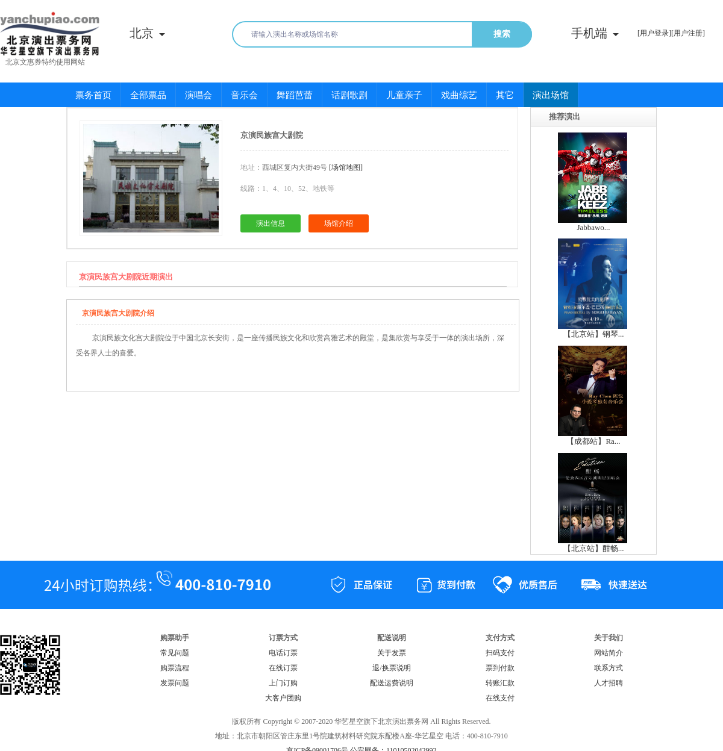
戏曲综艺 (459, 95)
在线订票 (283, 668)
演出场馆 (551, 95)
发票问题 (174, 683)
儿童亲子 (404, 95)
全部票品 (148, 95)
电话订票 (283, 653)
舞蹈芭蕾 (295, 95)
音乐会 (244, 95)
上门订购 (283, 683)
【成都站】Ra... (593, 441)
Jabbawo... (593, 227)
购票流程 (174, 668)
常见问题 (174, 653)
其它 (505, 95)
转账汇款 (500, 683)
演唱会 (198, 95)
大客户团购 (283, 698)
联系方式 (608, 668)
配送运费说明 (391, 683)
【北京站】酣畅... (593, 548)
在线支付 (500, 698)
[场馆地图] (346, 167)
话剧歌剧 (349, 95)
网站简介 (608, 653)
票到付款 (500, 668)
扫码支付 (500, 653)
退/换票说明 (391, 668)
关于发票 (391, 653)
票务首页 (93, 95)
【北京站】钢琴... (593, 333)
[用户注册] (688, 33)
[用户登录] (654, 33)
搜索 (501, 34)
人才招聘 (608, 683)
